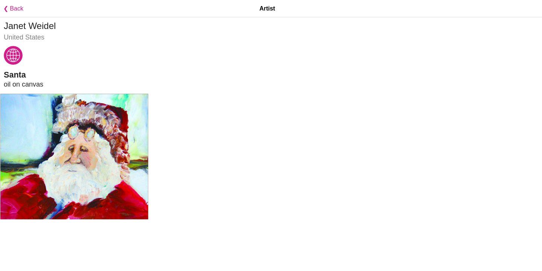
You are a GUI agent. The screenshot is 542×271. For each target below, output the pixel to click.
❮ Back (11, 8)
